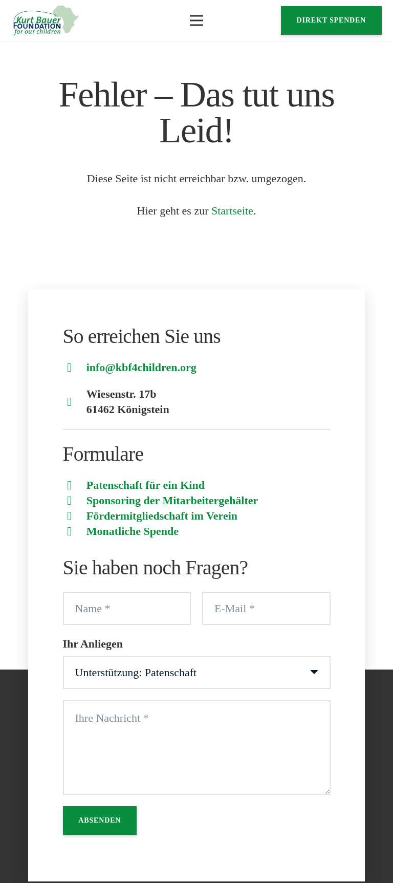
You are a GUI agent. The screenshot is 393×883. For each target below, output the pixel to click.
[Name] (127, 609)
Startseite (232, 210)
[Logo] (46, 20)
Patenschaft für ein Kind (145, 485)
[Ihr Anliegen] (197, 673)
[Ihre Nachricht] (197, 747)
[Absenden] (100, 820)
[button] (196, 20)
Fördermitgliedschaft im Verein (161, 515)
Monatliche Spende (132, 531)
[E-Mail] (266, 609)
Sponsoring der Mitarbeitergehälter (172, 500)
